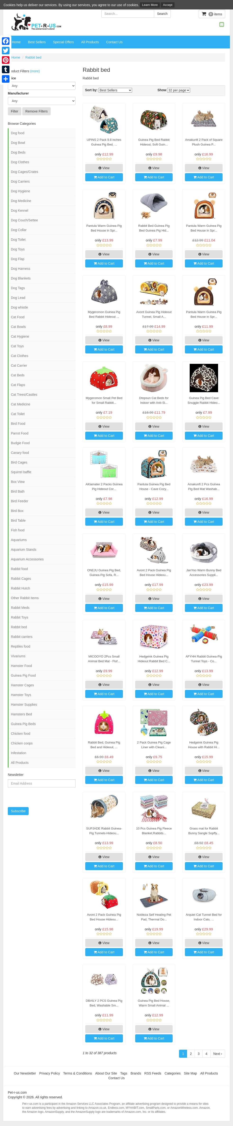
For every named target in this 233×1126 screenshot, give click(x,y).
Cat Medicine (20, 404)
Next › (217, 1054)
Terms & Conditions (77, 1073)
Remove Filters (36, 111)
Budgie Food (20, 443)
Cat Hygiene (20, 336)
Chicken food (20, 733)
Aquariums (19, 540)
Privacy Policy (49, 1073)
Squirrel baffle (21, 472)
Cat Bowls (18, 327)
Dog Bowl (18, 143)
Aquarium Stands (23, 549)
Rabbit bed (33, 57)
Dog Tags (18, 288)
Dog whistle (19, 307)
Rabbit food (19, 569)
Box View (18, 482)
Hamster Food (21, 666)
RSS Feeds (152, 1073)
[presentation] (32, 795)
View (104, 168)
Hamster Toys (21, 695)
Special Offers (63, 42)
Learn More (150, 5)
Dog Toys (18, 249)
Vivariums (18, 656)
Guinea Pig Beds (23, 724)
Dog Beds (18, 152)
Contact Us (114, 42)
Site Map (190, 1073)
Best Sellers (37, 42)
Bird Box (17, 511)
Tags (123, 1073)
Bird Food (18, 423)
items (212, 13)
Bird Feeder (19, 501)
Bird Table (18, 520)
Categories (173, 1073)
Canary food (20, 453)
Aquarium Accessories (27, 559)
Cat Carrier (19, 365)
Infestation (18, 753)
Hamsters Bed (21, 714)
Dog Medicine (21, 201)
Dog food (17, 133)
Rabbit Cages (21, 578)
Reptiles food (20, 646)
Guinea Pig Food (23, 675)
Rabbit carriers (21, 637)
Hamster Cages (22, 685)
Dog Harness (20, 269)
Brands (135, 1073)
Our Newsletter (25, 1073)
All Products (90, 42)
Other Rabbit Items (25, 598)
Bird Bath (18, 491)
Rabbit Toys (19, 617)
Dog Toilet (18, 239)
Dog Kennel (19, 210)
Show (161, 90)
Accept (167, 5)
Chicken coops (22, 743)
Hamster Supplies (24, 704)
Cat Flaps (18, 385)
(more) (35, 71)
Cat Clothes (19, 356)
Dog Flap (17, 259)
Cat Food (18, 317)
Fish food (18, 530)
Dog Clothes (20, 162)
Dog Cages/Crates (24, 172)
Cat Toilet (18, 414)
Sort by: (91, 90)
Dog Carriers (20, 181)
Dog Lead (18, 298)
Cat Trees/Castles (24, 394)
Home (16, 42)
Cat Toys (17, 346)
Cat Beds (18, 375)
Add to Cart (104, 177)
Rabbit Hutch (20, 588)
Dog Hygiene (20, 191)
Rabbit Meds (20, 608)
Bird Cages (19, 462)
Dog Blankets (21, 278)
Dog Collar (19, 230)
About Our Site (106, 1073)
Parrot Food (19, 433)
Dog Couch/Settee (24, 220)
